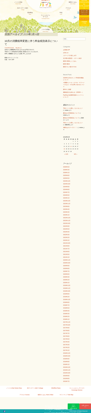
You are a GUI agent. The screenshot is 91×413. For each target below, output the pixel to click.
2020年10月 (66, 263)
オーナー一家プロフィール (84, 12)
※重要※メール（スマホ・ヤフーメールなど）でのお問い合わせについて (73, 84)
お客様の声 (66, 50)
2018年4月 (66, 311)
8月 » (75, 154)
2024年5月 (66, 195)
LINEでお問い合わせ (73, 407)
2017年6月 (66, 336)
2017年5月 (66, 339)
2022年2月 (66, 237)
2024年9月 (66, 186)
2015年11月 (66, 370)
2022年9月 (66, 226)
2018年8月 (66, 302)
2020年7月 (66, 271)
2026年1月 (66, 172)
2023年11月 (66, 203)
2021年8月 (66, 246)
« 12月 (66, 154)
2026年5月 (66, 167)
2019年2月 (66, 296)
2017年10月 (66, 325)
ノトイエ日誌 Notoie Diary (14, 388)
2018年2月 (66, 316)
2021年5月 (66, 254)
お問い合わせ (85, 406)
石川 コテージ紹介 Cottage (35, 388)
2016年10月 (66, 356)
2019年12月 (66, 285)
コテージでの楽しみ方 (69, 55)
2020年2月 (66, 279)
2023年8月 (66, 206)
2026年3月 (66, 169)
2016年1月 (66, 364)
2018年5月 (66, 308)
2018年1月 (66, 319)
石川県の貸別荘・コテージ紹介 (72, 58)
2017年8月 (66, 330)
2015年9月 (66, 375)
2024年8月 (66, 189)
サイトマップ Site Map (66, 394)
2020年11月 (66, 260)
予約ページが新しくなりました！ (73, 108)
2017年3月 (66, 344)
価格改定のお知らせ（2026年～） (73, 92)
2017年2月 (66, 347)
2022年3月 (66, 234)
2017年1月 (66, 350)
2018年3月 (66, 313)
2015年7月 (66, 381)
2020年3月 (66, 277)
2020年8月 (66, 268)
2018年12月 (66, 299)
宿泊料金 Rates (56, 388)
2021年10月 (66, 243)
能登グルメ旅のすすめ (69, 66)
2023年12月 (66, 200)
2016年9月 (66, 358)
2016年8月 (66, 361)
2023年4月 (66, 209)
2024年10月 (66, 184)
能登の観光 (66, 64)
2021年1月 (66, 257)
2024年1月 (66, 198)
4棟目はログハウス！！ (70, 127)
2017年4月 (66, 342)
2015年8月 (66, 378)
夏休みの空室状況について (71, 113)
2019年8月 (66, 294)
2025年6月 (66, 175)
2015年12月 (66, 367)
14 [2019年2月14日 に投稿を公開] (71, 146)
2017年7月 (66, 333)
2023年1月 (66, 215)
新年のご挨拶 (67, 89)
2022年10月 (66, 223)
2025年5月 (66, 178)
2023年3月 (66, 212)
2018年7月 (66, 305)
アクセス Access (25, 394)
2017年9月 (66, 327)
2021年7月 (66, 248)
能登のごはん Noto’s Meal (45, 394)
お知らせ (19, 47)
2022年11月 (66, 220)
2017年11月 (66, 322)
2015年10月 (66, 373)
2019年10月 (66, 291)
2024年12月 (66, 181)
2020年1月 (66, 282)
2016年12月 (66, 353)
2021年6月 (66, 251)
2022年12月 (66, 217)
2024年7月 (66, 192)
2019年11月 (66, 288)
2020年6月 (66, 274)
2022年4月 (66, 232)
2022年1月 (66, 240)
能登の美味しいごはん (69, 61)
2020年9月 (66, 265)
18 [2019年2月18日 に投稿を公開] (64, 149)
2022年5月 (66, 229)
